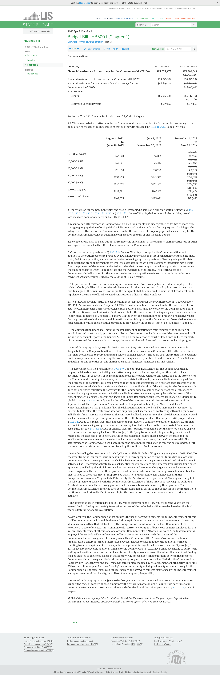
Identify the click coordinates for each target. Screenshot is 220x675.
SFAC (135, 641)
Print (106, 49)
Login (194, 8)
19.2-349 (115, 252)
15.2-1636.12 (158, 126)
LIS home (169, 8)
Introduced (32, 55)
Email (125, 49)
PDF (116, 49)
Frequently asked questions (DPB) (38, 650)
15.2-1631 (122, 213)
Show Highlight (92, 49)
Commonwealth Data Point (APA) (37, 647)
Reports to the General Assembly (180, 18)
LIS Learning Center (141, 8)
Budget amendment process (79, 641)
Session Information (104, 18)
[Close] (217, 2)
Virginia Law (157, 18)
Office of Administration (91, 41)
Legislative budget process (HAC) (37, 641)
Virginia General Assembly (120, 8)
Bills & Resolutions (124, 18)
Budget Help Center (162, 644)
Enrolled (31, 59)
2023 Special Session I (39, 31)
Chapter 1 (32, 64)
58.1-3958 (95, 428)
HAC (130, 641)
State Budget (142, 18)
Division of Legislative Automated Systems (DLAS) (145, 672)
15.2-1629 (93, 213)
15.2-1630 (105, 213)
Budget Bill (143, 24)
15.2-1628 (81, 213)
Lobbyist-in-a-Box (114, 668)
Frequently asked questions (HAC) (81, 644)
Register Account (182, 8)
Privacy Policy (157, 8)
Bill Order (72, 41)
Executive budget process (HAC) (37, 644)
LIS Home (101, 668)
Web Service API (175, 641)
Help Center (85, 2)
